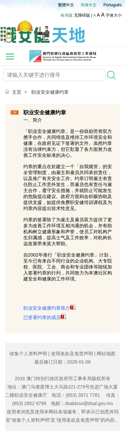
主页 (16, 92)
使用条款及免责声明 (72, 353)
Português (112, 5)
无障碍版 (82, 15)
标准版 (67, 15)
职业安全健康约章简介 (49, 308)
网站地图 (106, 353)
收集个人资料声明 (28, 353)
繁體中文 (66, 5)
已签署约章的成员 (44, 317)
